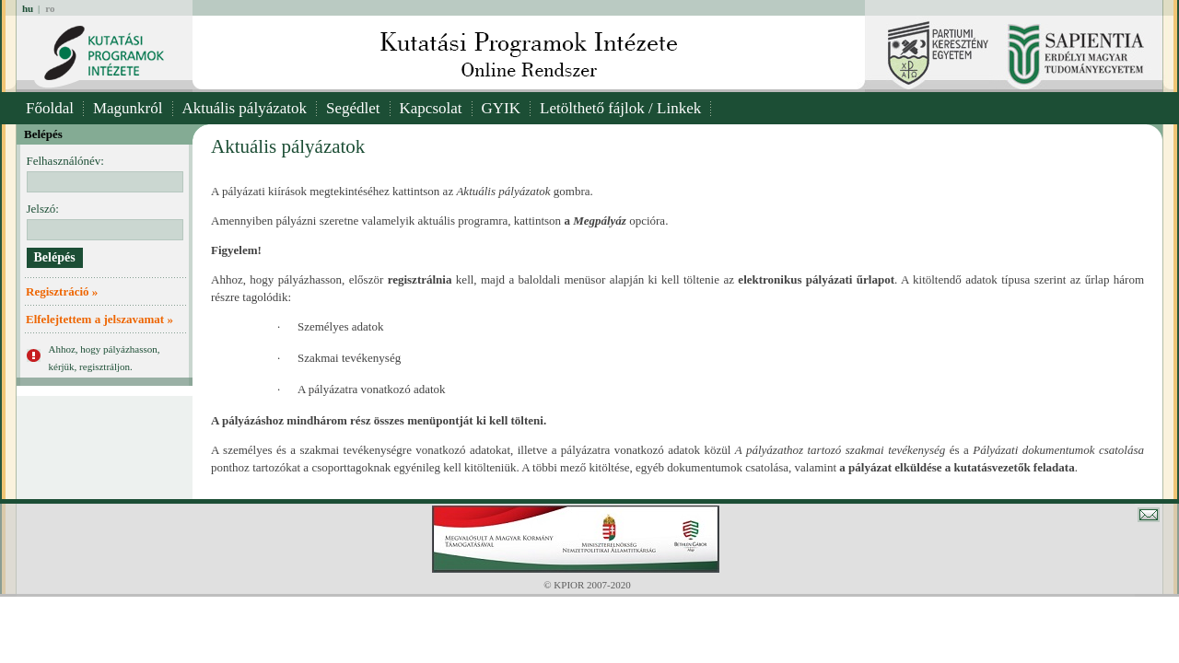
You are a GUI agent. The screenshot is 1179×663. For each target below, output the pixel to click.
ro (49, 8)
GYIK (501, 108)
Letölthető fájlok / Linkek (620, 108)
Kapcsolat (431, 108)
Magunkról (128, 108)
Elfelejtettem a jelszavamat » (99, 319)
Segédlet (353, 108)
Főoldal (50, 108)
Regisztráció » (62, 291)
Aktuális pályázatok (245, 108)
